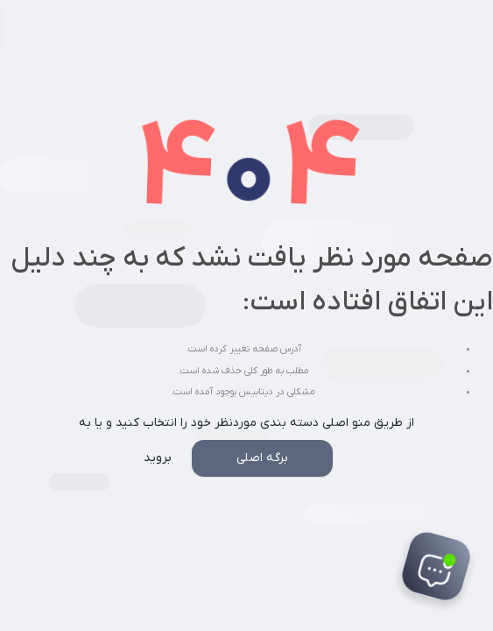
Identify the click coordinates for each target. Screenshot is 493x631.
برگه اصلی (262, 458)
